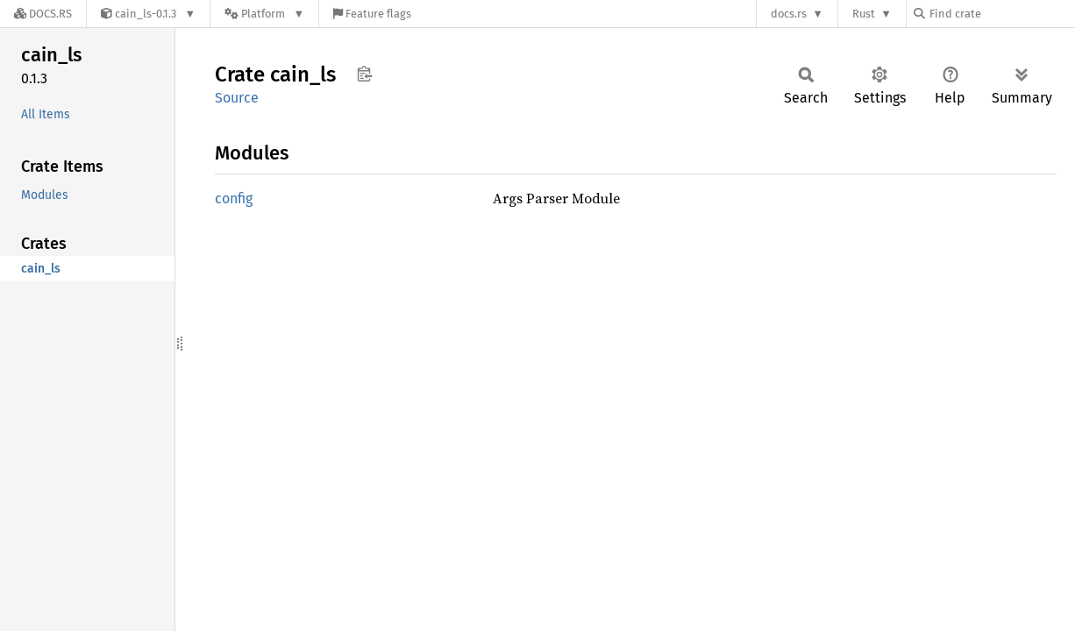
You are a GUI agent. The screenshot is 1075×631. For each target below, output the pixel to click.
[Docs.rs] (43, 13)
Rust (863, 13)
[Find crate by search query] (1001, 13)
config (234, 198)
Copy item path (364, 74)
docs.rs (789, 13)
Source (237, 97)
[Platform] (264, 13)
